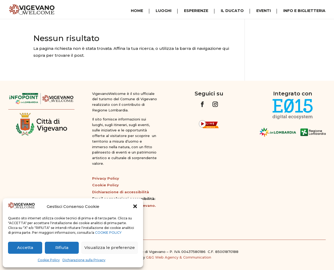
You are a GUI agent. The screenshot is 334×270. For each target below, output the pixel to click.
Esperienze (196, 11)
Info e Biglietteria (304, 11)
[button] (135, 206)
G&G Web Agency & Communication (178, 257)
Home (137, 11)
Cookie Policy (49, 260)
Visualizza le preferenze (109, 247)
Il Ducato (232, 11)
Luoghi (163, 11)
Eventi (263, 11)
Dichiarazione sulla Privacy (83, 260)
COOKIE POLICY (108, 233)
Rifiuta (61, 247)
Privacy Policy (105, 178)
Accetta (25, 247)
